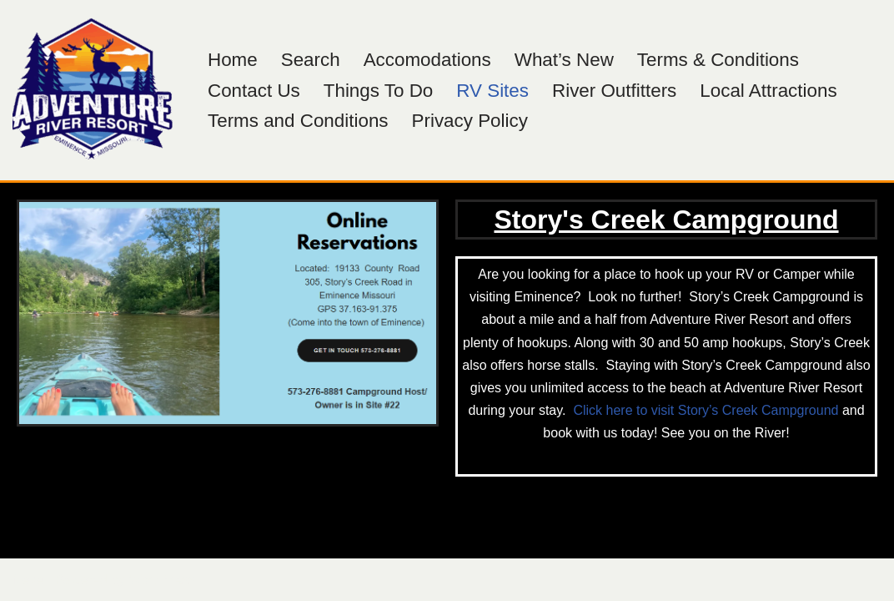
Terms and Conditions (298, 120)
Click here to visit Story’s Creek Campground (705, 410)
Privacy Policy (470, 120)
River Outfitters (614, 90)
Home (233, 59)
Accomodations (427, 59)
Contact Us (254, 90)
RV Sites (492, 90)
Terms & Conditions (718, 59)
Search (310, 59)
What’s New (564, 59)
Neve (28, 580)
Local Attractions (768, 90)
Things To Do (379, 90)
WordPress (161, 580)
